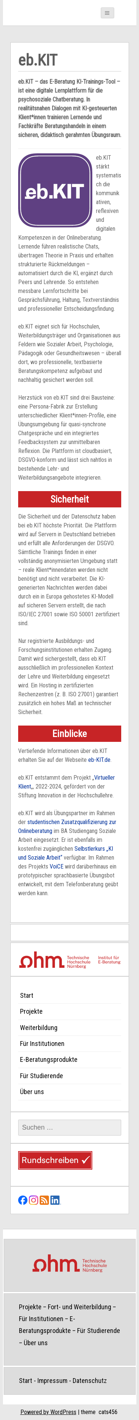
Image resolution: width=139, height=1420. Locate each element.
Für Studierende (41, 1076)
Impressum (52, 1380)
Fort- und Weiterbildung (79, 1307)
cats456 (108, 1412)
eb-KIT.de (99, 759)
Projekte (31, 1011)
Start (26, 995)
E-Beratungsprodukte (48, 1059)
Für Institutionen (42, 1043)
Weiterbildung (38, 1027)
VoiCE (56, 866)
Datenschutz (90, 1380)
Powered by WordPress (48, 1412)
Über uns (32, 1092)
